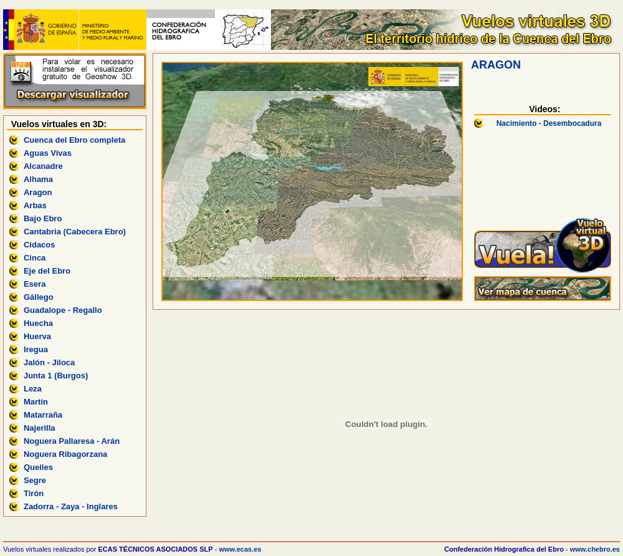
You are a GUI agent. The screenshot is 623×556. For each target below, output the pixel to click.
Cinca (34, 257)
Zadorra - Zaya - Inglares (71, 506)
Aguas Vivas (48, 153)
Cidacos (39, 244)
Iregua (36, 349)
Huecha (38, 323)
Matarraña (43, 414)
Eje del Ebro (47, 271)
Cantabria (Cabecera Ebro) (75, 231)
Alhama (38, 179)
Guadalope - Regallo (63, 310)
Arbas (35, 205)
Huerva (37, 336)
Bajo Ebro (43, 218)
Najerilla (39, 428)
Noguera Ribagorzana (65, 454)
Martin (36, 401)
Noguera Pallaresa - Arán (72, 441)
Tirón (34, 493)
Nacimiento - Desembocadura (549, 123)
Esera (34, 284)
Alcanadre (43, 166)
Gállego (39, 297)
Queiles (38, 467)
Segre (35, 480)
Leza (33, 388)
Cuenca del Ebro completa (74, 140)
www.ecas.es (240, 549)
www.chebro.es (595, 549)
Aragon (38, 192)
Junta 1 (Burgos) (56, 375)
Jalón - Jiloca (49, 362)
